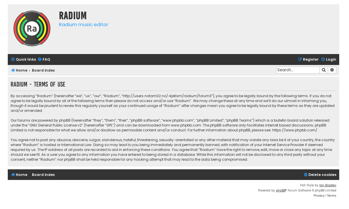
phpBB (280, 190)
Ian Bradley (327, 185)
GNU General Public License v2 (56, 125)
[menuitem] (43, 60)
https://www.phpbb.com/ (294, 130)
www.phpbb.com (186, 125)
